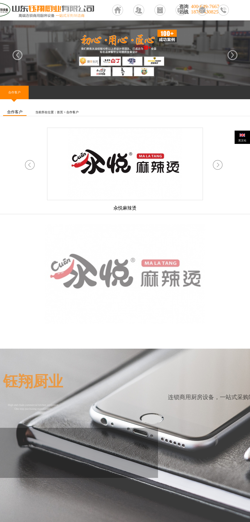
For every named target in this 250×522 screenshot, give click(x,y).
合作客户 (74, 112)
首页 (61, 112)
